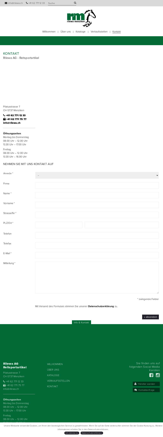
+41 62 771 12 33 (35, 3)
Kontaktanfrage (144, 390)
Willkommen (49, 31)
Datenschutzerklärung (101, 306)
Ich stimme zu (72, 433)
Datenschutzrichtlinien (92, 433)
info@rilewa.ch (14, 3)
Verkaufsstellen (99, 31)
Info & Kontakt (81, 322)
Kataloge (80, 31)
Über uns (66, 31)
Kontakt (117, 31)
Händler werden (144, 384)
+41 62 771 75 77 (15, 119)
